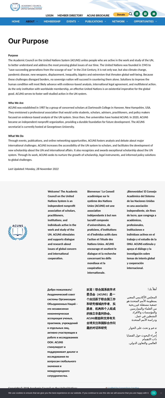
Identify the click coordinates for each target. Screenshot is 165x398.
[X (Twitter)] (145, 14)
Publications (96, 21)
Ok (153, 393)
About (32, 21)
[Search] (130, 13)
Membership (52, 21)
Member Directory (70, 15)
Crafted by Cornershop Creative (123, 387)
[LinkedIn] (137, 14)
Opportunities (145, 21)
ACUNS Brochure (98, 15)
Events (73, 21)
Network (120, 21)
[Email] (154, 14)
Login (49, 15)
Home (16, 21)
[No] (161, 393)
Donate (121, 14)
